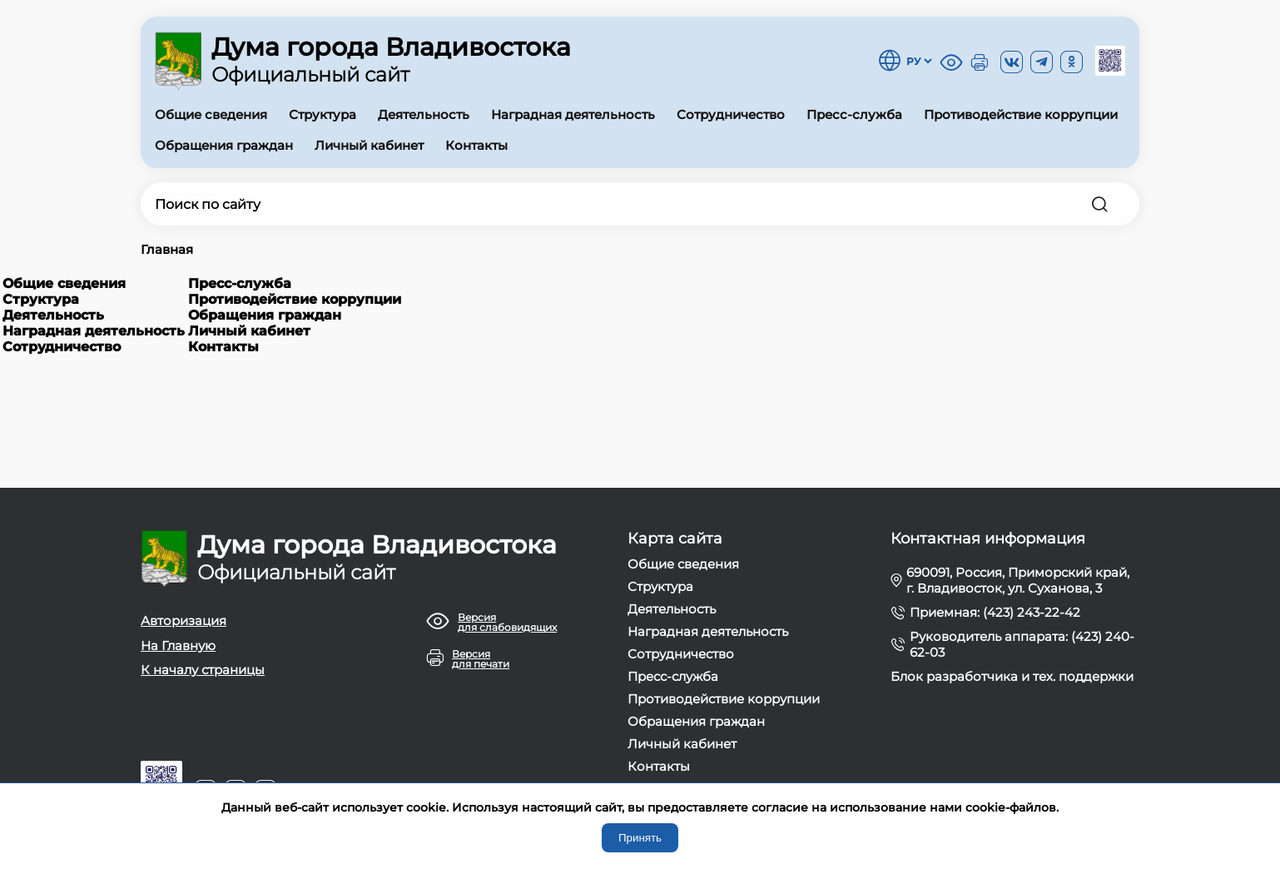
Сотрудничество (731, 114)
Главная (167, 249)
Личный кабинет (369, 145)
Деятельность (423, 114)
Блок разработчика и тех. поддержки (1012, 676)
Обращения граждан (224, 145)
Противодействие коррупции (1021, 114)
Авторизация (183, 620)
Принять (640, 838)
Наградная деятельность (573, 114)
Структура (322, 114)
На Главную (178, 645)
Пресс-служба (854, 114)
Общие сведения (211, 114)
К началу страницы (203, 670)
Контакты (476, 145)
